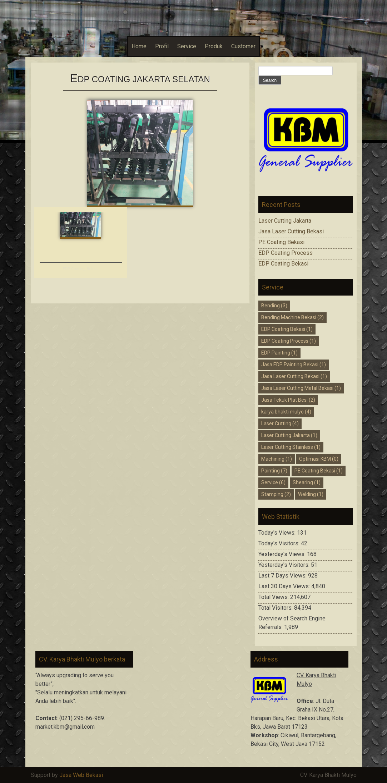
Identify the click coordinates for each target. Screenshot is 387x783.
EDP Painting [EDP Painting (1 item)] (279, 353)
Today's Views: (277, 532)
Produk (214, 46)
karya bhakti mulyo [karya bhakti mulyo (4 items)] (286, 412)
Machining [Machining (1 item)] (276, 459)
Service (186, 46)
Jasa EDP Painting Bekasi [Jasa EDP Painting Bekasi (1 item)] (293, 364)
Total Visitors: (276, 607)
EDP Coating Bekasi (81, 268)
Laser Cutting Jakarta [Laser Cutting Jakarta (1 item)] (289, 435)
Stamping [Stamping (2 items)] (276, 494)
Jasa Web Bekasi (81, 775)
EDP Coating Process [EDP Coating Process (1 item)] (288, 341)
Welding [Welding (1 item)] (310, 494)
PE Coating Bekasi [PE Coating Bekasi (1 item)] (318, 471)
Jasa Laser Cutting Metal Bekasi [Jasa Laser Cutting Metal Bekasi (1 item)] (301, 388)
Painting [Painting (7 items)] (274, 471)
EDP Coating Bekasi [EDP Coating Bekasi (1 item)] (287, 329)
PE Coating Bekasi (281, 242)
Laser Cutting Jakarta (284, 220)
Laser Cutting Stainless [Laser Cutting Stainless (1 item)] (291, 447)
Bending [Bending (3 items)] (274, 305)
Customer (243, 46)
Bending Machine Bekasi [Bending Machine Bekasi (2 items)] (292, 317)
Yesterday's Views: (282, 554)
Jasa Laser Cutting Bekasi (291, 231)
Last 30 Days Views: (284, 586)
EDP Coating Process (285, 252)
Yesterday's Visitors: (284, 564)
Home (139, 46)
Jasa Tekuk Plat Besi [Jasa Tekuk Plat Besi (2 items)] (288, 400)
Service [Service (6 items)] (273, 482)
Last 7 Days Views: (283, 575)
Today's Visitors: (279, 543)
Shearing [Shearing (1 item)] (307, 482)
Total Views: (274, 597)
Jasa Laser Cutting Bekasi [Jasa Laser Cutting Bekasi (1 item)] (294, 376)
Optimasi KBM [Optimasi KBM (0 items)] (318, 459)
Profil (162, 46)
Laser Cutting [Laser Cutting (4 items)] (280, 423)
